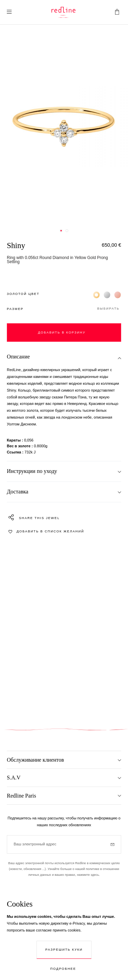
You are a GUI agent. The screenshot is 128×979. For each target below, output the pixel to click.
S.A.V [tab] (13, 777)
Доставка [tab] (17, 491)
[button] (64, 309)
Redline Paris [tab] (21, 796)
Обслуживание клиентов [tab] (35, 760)
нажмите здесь (88, 874)
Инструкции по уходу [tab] (32, 471)
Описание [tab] (18, 356)
